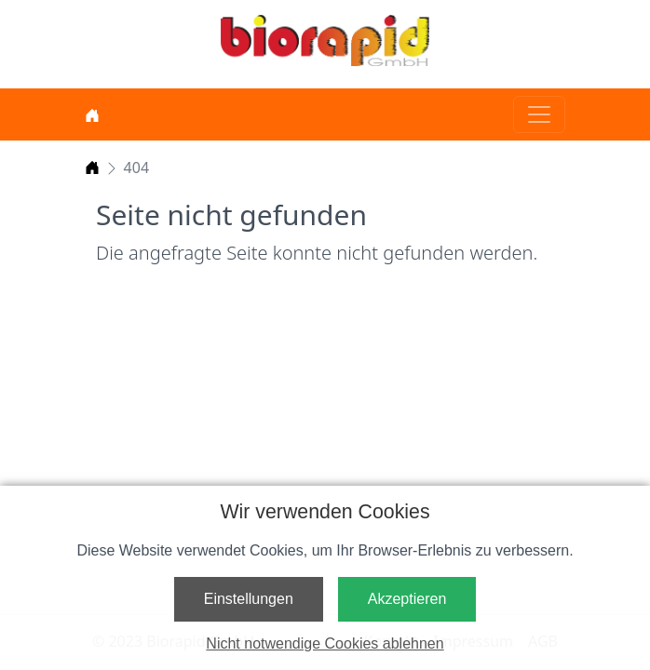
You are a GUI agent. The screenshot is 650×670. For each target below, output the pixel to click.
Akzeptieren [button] (407, 599)
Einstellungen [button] (248, 599)
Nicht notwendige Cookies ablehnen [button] (324, 643)
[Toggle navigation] (539, 114)
